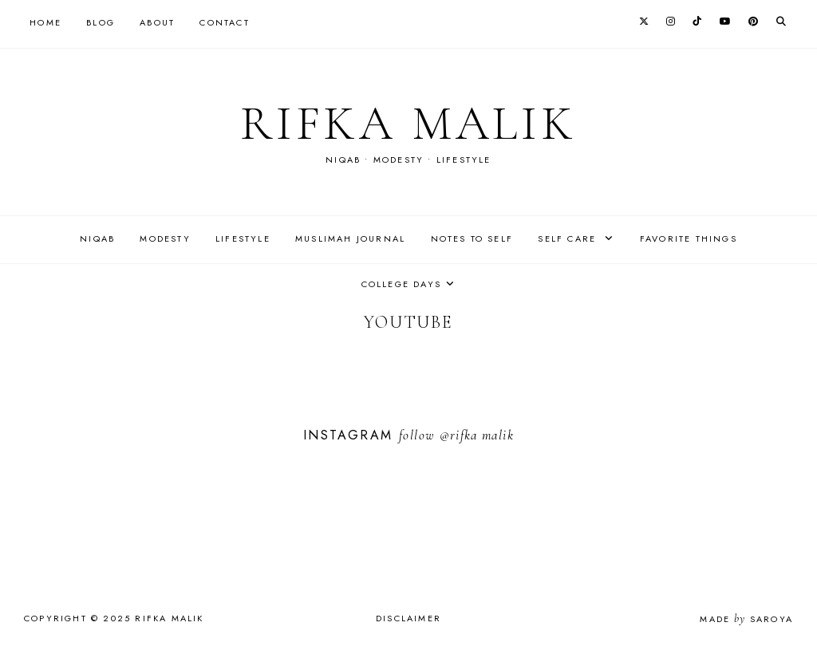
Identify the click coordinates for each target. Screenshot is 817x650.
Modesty (165, 238)
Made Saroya (746, 619)
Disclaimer (408, 618)
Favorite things (688, 238)
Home (45, 22)
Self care (569, 238)
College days (401, 284)
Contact (224, 22)
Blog (100, 22)
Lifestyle (242, 238)
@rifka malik (477, 435)
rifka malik (408, 123)
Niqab (97, 238)
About (157, 22)
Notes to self (472, 238)
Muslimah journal (350, 238)
